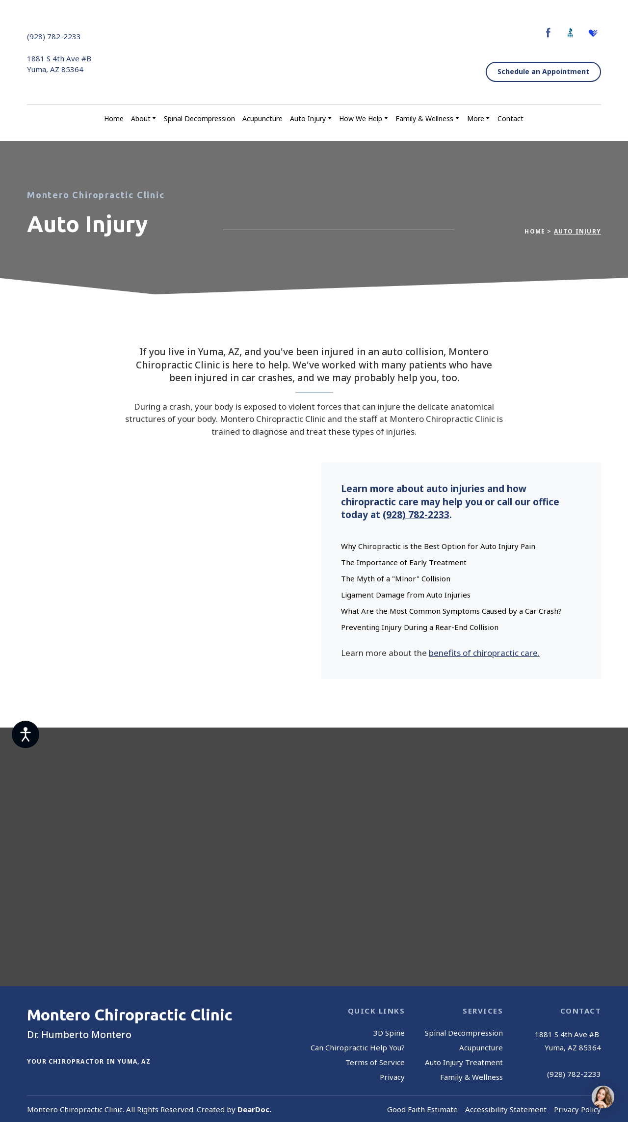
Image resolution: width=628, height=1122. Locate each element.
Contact (510, 118)
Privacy (392, 1077)
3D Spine (389, 1033)
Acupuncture (262, 118)
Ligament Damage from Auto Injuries (406, 595)
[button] (548, 32)
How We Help (360, 118)
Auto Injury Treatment (464, 1062)
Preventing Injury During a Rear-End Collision (419, 627)
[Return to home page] (311, 53)
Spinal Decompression (199, 118)
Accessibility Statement (506, 1109)
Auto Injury (308, 118)
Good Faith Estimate (422, 1109)
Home (114, 118)
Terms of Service (375, 1062)
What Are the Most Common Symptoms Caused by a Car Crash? (451, 611)
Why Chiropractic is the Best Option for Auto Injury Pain (438, 546)
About (141, 118)
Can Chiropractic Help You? (358, 1047)
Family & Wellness (424, 118)
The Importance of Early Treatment (404, 562)
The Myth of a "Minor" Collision (395, 578)
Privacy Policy (577, 1109)
